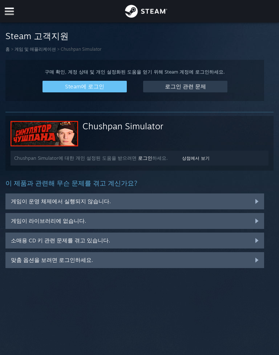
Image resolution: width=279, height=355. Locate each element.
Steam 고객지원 (37, 35)
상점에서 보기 (196, 158)
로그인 (145, 158)
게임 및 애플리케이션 (35, 49)
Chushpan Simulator (122, 126)
